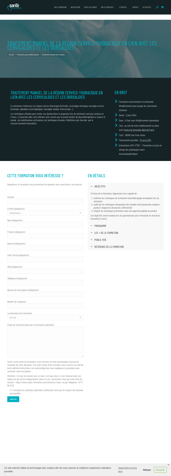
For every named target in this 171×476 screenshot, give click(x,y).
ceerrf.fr (144, 2)
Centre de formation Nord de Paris (139, 129)
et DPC (148, 140)
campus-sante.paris (131, 2)
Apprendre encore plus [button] (127, 470)
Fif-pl (142, 140)
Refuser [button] (147, 470)
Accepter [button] (160, 470)
